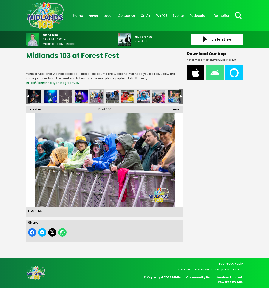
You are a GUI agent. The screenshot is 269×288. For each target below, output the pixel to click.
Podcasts (197, 15)
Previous (33, 108)
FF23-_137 (174, 96)
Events (178, 15)
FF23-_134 (127, 96)
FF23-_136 (158, 96)
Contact (238, 269)
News (93, 15)
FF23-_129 (50, 96)
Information (220, 15)
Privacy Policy (203, 269)
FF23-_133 (112, 96)
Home (78, 15)
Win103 (161, 15)
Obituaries (126, 15)
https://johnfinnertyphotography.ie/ (53, 83)
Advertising (184, 269)
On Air (146, 15)
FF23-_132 (96, 96)
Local (108, 15)
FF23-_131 (81, 96)
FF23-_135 (143, 96)
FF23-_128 (34, 96)
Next (174, 108)
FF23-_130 (65, 96)
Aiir (239, 282)
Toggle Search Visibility (239, 16)
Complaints (222, 269)
